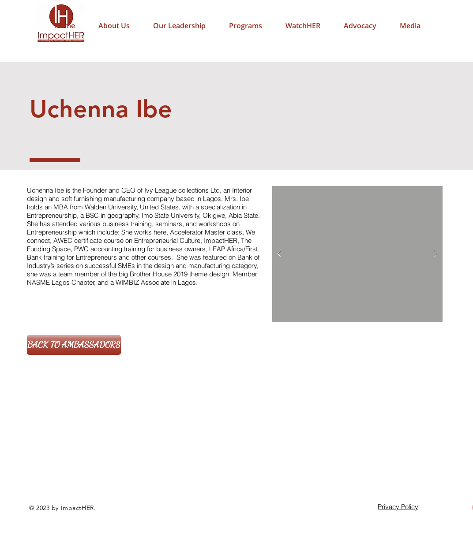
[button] (360, 25)
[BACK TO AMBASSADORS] (74, 345)
